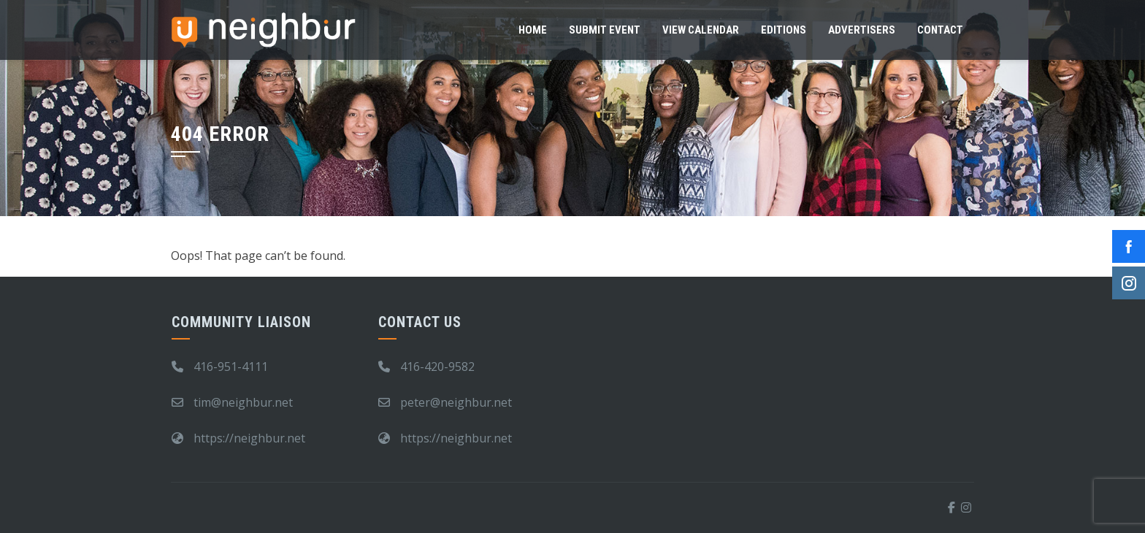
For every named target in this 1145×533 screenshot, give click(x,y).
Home (532, 30)
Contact (940, 30)
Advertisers (861, 30)
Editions (783, 30)
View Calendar (700, 30)
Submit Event (604, 30)
